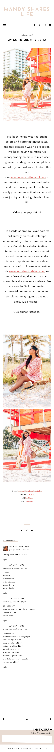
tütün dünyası (9, 582)
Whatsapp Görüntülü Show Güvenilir (19, 609)
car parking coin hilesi (12, 656)
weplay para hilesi (11, 662)
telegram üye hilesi (11, 652)
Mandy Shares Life (27, 12)
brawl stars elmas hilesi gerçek (16, 637)
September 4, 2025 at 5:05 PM (15, 568)
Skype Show (8, 616)
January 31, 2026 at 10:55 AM (15, 629)
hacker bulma (9, 585)
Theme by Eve (40, 748)
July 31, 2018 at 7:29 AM (19, 550)
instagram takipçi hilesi (13, 646)
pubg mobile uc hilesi (12, 643)
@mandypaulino (44, 733)
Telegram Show (10, 612)
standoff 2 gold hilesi (12, 640)
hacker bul (7, 576)
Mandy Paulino (19, 547)
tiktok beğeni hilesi (11, 649)
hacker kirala (8, 579)
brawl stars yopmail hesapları (16, 659)
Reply (5, 559)
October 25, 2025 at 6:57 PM (14, 602)
